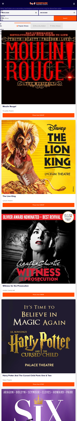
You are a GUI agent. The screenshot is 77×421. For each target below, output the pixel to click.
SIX (53, 399)
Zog (53, 414)
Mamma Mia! (32, 401)
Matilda (30, 404)
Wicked (54, 407)
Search (65, 18)
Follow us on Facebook (48, 365)
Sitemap (6, 391)
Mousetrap (31, 409)
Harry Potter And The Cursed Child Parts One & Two (8, 411)
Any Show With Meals (8, 402)
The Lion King (57, 404)
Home (5, 381)
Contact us (7, 386)
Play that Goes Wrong (33, 412)
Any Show (6, 399)
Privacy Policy (8, 389)
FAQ (4, 384)
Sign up (62, 358)
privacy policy (53, 363)
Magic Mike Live (33, 399)
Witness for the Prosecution (57, 410)
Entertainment (38, 200)
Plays (38, 190)
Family (13, 200)
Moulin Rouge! (33, 407)
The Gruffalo (56, 401)
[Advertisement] (38, 166)
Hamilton (6, 406)
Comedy (13, 190)
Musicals (64, 190)
